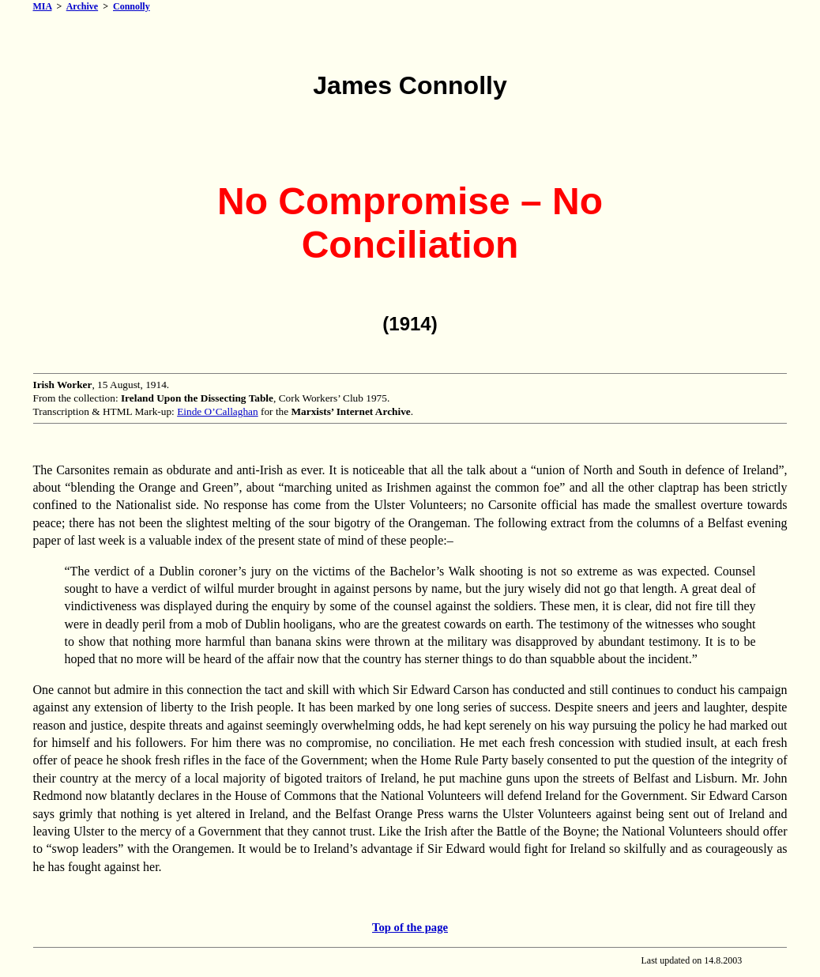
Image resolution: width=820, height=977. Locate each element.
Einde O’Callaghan (217, 411)
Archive (82, 6)
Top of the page (410, 927)
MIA (42, 6)
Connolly (131, 6)
